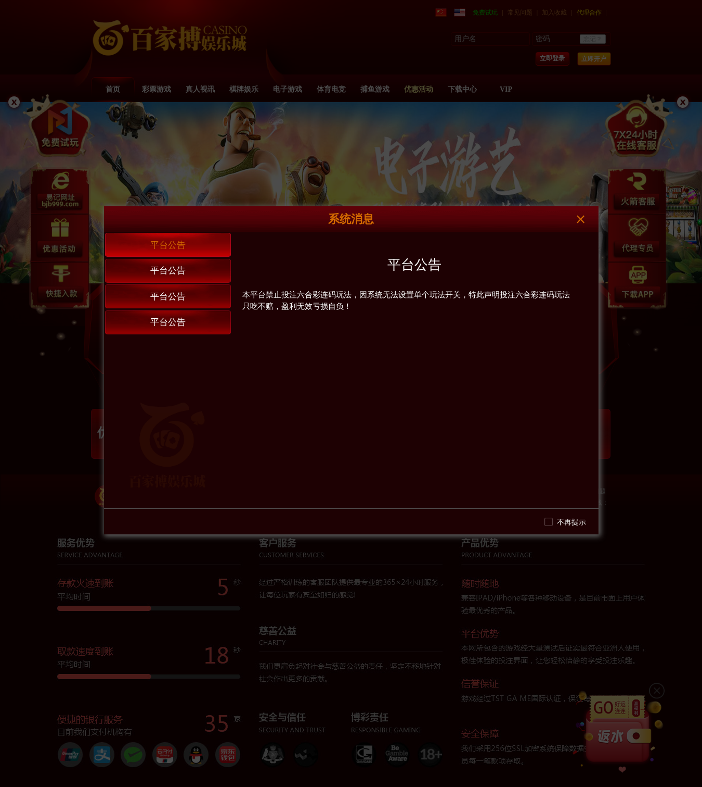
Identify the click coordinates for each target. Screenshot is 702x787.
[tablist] (167, 370)
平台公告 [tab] (168, 245)
